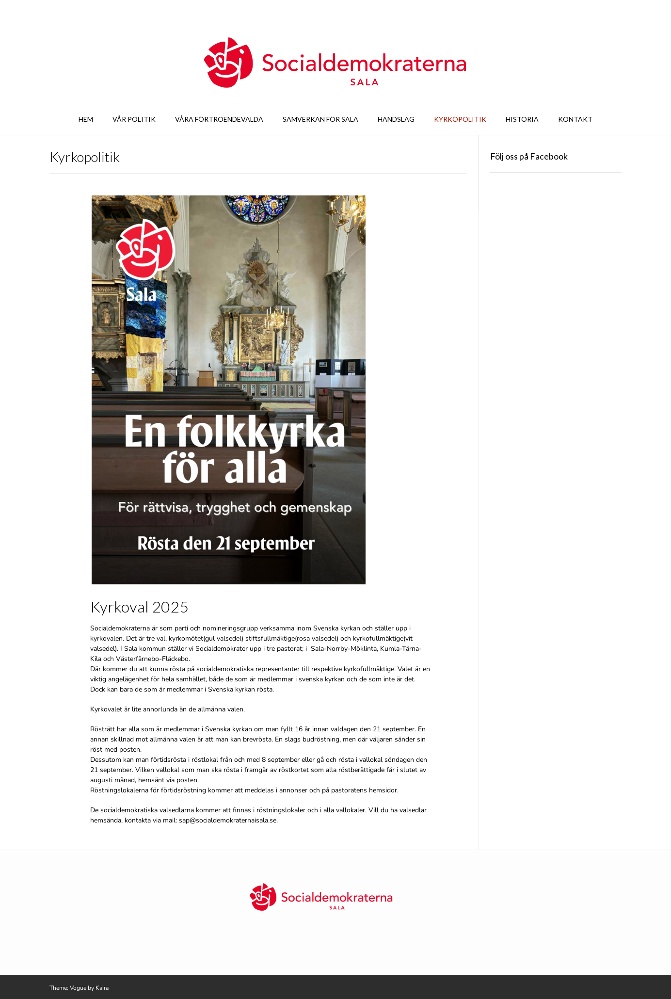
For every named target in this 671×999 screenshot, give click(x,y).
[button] (229, 389)
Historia (522, 119)
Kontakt (575, 119)
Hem (86, 119)
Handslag (396, 119)
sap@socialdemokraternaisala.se (227, 820)
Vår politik (134, 119)
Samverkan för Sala (320, 119)
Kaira (102, 988)
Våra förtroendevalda (219, 119)
